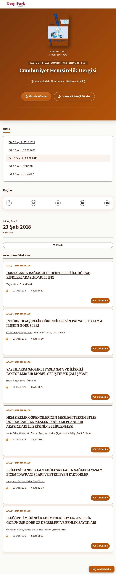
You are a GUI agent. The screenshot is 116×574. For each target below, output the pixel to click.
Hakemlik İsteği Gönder (74, 96)
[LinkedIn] (82, 203)
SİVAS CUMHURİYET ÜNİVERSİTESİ (64, 63)
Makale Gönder (36, 96)
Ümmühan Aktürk (15, 536)
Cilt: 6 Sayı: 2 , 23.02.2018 (23, 158)
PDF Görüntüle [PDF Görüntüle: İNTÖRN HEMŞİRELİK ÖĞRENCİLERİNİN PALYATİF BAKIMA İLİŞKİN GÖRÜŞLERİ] (99, 350)
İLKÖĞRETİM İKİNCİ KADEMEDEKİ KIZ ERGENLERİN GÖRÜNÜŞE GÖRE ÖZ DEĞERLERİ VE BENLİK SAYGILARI (52, 527)
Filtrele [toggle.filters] (58, 245)
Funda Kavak (26, 285)
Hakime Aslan (60, 536)
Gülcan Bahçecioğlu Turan (20, 334)
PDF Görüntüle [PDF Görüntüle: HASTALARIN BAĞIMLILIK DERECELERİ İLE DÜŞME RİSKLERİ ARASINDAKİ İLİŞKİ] (99, 301)
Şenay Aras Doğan (16, 487)
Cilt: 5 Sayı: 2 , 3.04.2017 (21, 174)
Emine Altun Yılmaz (36, 487)
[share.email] (107, 203)
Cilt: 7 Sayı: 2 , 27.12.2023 (22, 142)
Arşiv (6, 128)
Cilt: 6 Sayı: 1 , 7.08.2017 (21, 166)
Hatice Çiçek (56, 437)
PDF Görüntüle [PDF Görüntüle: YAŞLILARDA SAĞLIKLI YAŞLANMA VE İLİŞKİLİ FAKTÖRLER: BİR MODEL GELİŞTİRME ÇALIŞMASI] (99, 400)
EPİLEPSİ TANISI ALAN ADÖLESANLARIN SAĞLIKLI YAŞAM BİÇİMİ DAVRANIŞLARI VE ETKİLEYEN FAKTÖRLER (54, 478)
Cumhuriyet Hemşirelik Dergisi (58, 71)
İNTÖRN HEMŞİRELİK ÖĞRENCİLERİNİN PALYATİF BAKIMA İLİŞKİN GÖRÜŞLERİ (55, 325)
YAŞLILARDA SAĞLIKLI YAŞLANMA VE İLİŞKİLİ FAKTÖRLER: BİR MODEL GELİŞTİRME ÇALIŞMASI (47, 375)
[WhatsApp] (33, 203)
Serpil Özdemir (84, 437)
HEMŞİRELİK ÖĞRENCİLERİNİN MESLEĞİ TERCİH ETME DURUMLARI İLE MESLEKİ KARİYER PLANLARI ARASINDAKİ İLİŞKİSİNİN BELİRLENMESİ (52, 426)
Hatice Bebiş (70, 437)
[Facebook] (9, 203)
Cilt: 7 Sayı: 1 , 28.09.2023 (22, 150)
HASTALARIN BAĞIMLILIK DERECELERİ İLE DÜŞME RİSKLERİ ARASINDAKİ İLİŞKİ (49, 276)
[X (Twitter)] (58, 203)
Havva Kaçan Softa (16, 384)
